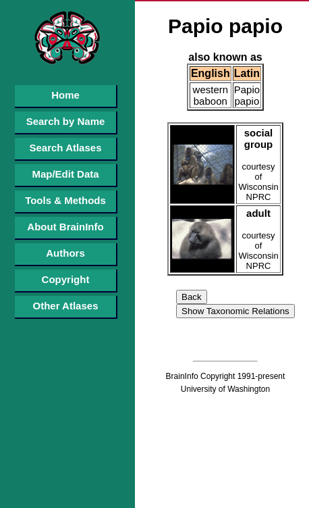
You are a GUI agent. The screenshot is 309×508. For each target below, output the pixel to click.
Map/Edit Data (65, 174)
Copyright (66, 279)
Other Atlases (66, 305)
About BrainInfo (65, 226)
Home (65, 95)
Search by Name (65, 121)
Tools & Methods (65, 200)
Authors (65, 253)
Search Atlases (65, 147)
